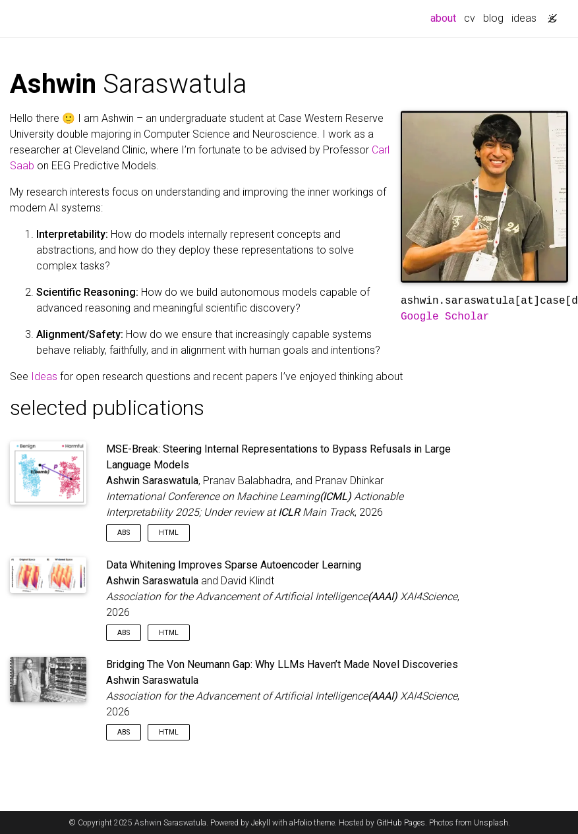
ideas (523, 18)
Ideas (44, 376)
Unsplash (491, 822)
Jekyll (260, 822)
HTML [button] (169, 532)
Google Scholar (445, 317)
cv (469, 18)
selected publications (107, 407)
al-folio (300, 822)
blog (493, 18)
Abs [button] (123, 532)
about (445, 17)
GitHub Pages (400, 822)
